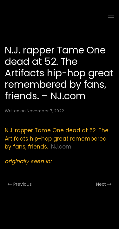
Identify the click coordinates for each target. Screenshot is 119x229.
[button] (111, 16)
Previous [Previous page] (20, 184)
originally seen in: (28, 161)
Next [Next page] (104, 184)
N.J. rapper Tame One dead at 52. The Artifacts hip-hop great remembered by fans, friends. (57, 138)
